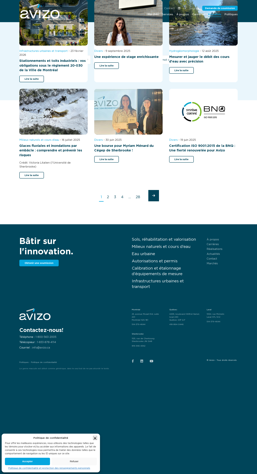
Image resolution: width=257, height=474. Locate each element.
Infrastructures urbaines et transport (158, 284)
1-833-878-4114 (46, 342)
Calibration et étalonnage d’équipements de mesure (157, 271)
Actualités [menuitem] (214, 14)
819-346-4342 (138, 346)
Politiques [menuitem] (231, 14)
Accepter (27, 461)
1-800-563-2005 (46, 336)
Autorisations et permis (155, 261)
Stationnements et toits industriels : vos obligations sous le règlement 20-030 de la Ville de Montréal (52, 65)
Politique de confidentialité (44, 362)
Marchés (212, 263)
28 (138, 197)
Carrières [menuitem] (198, 14)
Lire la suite (32, 78)
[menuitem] (39, 11)
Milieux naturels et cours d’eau (161, 246)
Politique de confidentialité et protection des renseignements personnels (49, 468)
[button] (95, 438)
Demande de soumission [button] (220, 8)
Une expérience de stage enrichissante (126, 57)
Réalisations (214, 249)
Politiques (24, 362)
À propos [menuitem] (182, 14)
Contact (169, 8)
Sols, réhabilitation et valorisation (164, 239)
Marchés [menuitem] (153, 14)
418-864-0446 (176, 324)
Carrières (213, 244)
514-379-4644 (138, 324)
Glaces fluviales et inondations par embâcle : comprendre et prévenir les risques (50, 150)
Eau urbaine (143, 253)
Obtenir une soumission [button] (39, 263)
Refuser (74, 461)
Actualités (213, 253)
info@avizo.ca (41, 347)
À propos (213, 239)
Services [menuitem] (167, 14)
